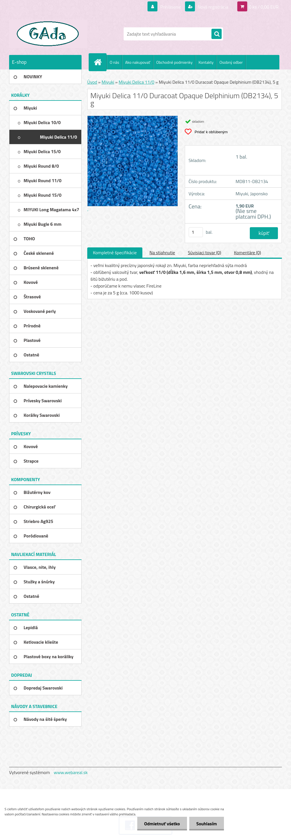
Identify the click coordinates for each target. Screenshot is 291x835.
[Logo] (48, 34)
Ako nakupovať (137, 62)
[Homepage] (100, 62)
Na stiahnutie (162, 252)
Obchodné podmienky (174, 62)
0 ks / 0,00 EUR (263, 6)
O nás (114, 62)
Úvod (92, 82)
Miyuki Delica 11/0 (136, 82)
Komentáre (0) (247, 252)
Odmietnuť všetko (162, 823)
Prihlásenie (170, 6)
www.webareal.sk (71, 772)
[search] (216, 34)
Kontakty (205, 62)
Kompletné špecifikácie (115, 252)
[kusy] (196, 232)
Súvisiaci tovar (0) (204, 252)
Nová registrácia (212, 6)
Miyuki (107, 82)
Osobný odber (231, 62)
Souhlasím (206, 823)
